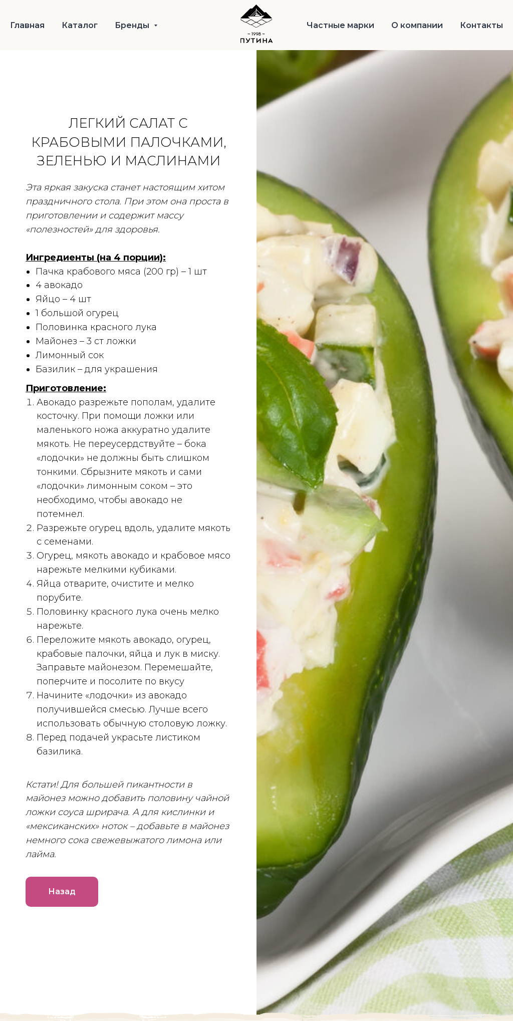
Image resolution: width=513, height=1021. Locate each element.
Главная (27, 25)
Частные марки (340, 25)
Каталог (80, 25)
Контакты (481, 25)
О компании (417, 25)
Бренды (133, 25)
